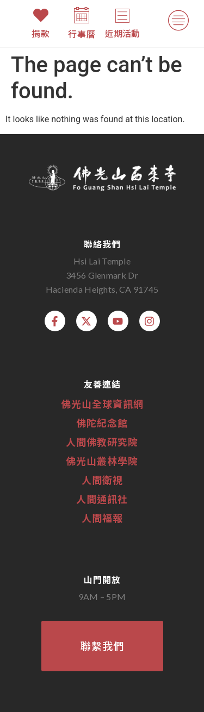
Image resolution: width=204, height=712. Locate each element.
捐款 (41, 33)
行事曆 (82, 33)
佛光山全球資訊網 (102, 403)
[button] (178, 22)
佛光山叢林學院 (102, 460)
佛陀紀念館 (102, 422)
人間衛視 (102, 479)
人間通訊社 (102, 499)
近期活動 (122, 33)
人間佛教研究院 (102, 441)
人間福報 (102, 518)
